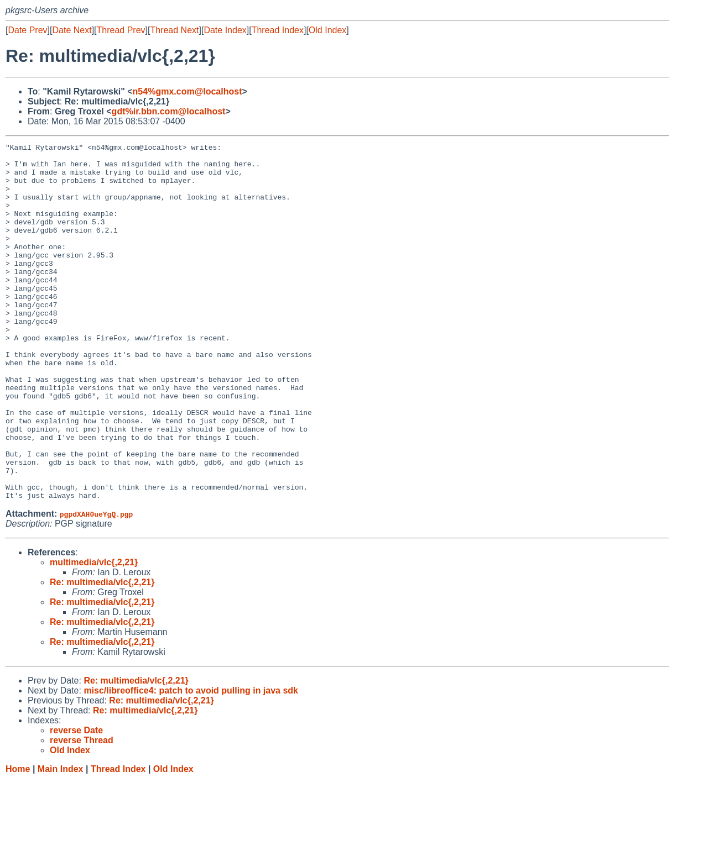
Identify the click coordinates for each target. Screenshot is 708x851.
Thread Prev (121, 30)
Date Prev (27, 30)
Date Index (225, 30)
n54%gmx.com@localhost (187, 91)
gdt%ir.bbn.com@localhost (169, 111)
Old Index (327, 30)
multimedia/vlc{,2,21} (94, 633)
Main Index (61, 840)
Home (18, 840)
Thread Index (278, 30)
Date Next (71, 30)
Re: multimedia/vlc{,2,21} (102, 653)
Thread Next (174, 30)
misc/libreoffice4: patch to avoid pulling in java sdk (191, 761)
